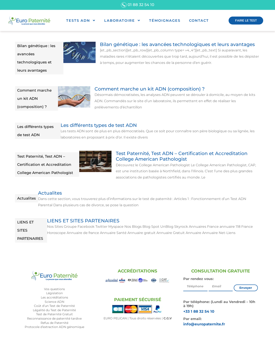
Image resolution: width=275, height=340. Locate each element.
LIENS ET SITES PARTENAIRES (30, 230)
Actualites (26, 198)
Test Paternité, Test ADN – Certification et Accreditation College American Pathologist (45, 164)
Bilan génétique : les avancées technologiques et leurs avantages (36, 58)
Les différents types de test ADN (35, 131)
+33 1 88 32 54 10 (198, 311)
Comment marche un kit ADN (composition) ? (34, 98)
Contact (199, 20)
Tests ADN (81, 20)
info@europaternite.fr (204, 324)
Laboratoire (122, 20)
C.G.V (167, 318)
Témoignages (164, 20)
